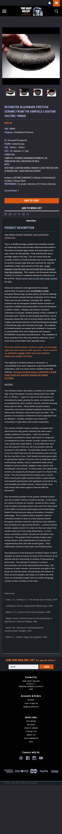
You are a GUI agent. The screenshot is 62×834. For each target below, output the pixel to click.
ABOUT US (31, 735)
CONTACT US (31, 732)
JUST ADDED (31, 721)
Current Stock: (11, 190)
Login (26, 703)
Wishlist (31, 700)
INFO (31, 742)
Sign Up (35, 703)
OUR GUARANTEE (31, 738)
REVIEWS (31, 725)
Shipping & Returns (31, 707)
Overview (31, 220)
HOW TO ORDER (31, 728)
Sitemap (33, 783)
